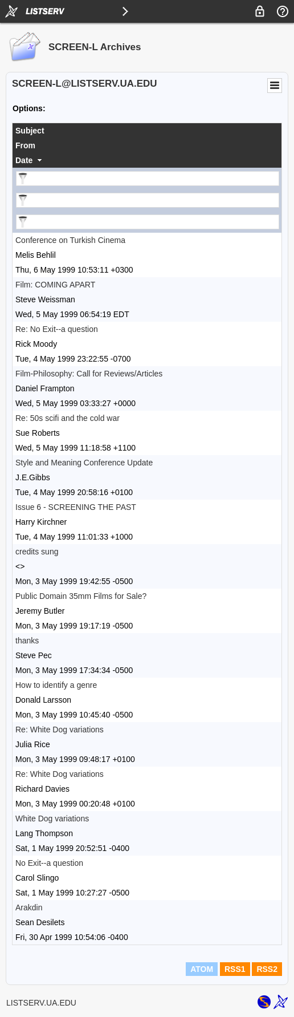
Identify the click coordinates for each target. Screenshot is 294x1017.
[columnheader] (147, 130)
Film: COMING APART (55, 284)
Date (23, 160)
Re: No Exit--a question (56, 329)
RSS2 (266, 969)
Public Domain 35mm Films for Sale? (80, 596)
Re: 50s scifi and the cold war (67, 418)
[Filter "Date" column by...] (147, 221)
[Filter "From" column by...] (147, 200)
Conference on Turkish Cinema (70, 240)
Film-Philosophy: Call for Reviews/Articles (88, 373)
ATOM (201, 969)
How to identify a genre (56, 685)
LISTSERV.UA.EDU (41, 1002)
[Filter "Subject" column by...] (147, 178)
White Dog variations (52, 818)
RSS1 (235, 969)
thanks (27, 640)
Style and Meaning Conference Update (84, 462)
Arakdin (28, 907)
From (25, 145)
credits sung (36, 551)
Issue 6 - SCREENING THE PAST (75, 507)
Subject (29, 130)
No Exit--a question (49, 863)
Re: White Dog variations (59, 729)
